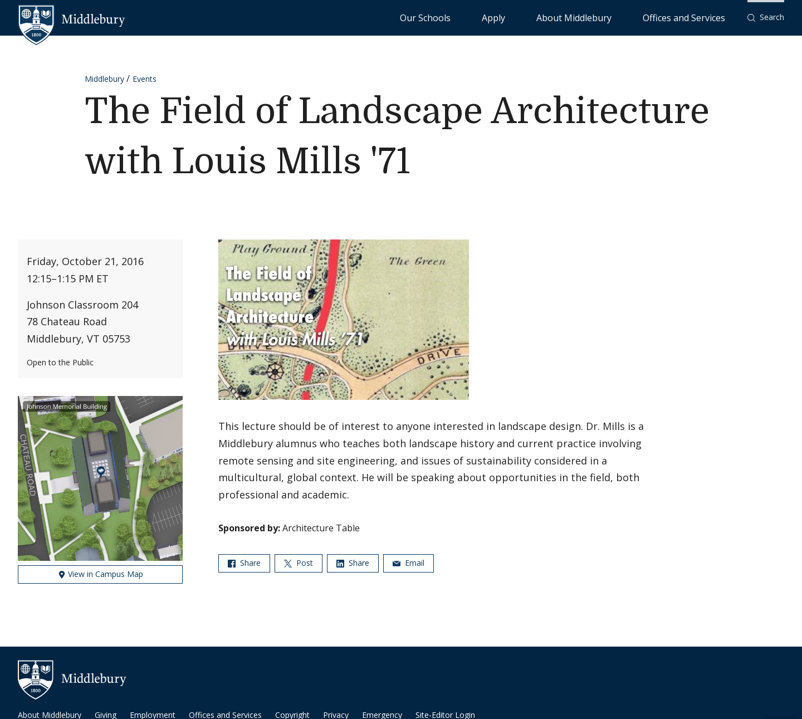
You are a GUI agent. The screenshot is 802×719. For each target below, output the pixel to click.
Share (244, 562)
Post (298, 562)
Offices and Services (697, 17)
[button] (765, 17)
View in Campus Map (100, 574)
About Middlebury (616, 17)
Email (408, 562)
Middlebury (104, 79)
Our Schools (515, 17)
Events (145, 79)
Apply (560, 17)
